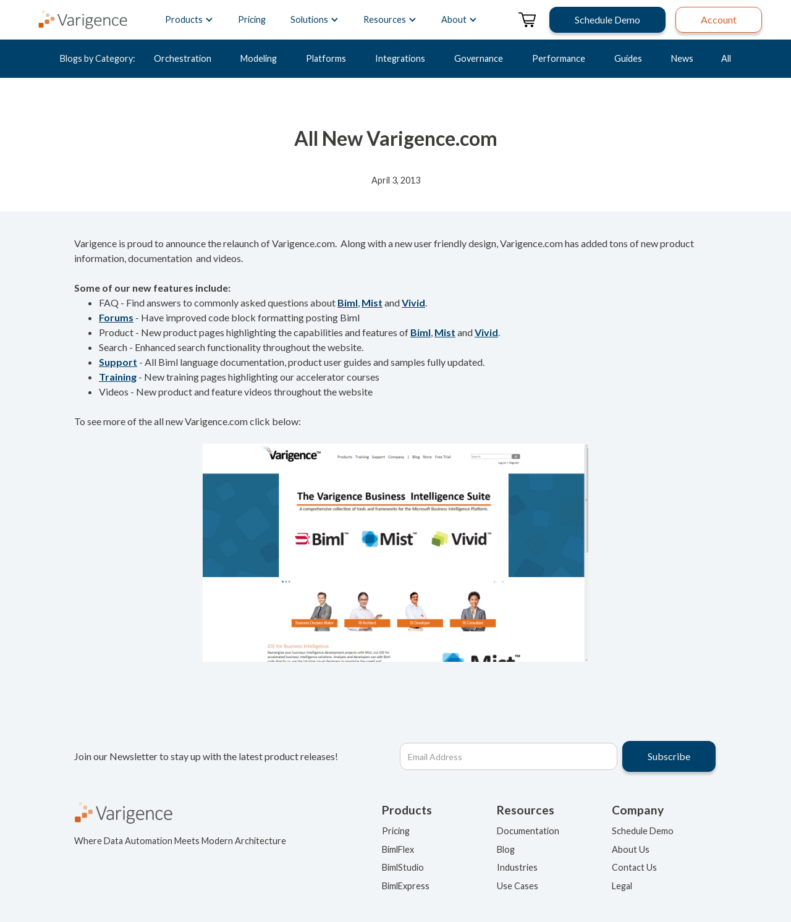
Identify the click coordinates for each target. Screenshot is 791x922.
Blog (506, 849)
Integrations (400, 58)
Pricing (252, 19)
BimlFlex (398, 849)
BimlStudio (403, 867)
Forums (116, 317)
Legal (622, 886)
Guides (628, 58)
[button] (189, 20)
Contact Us (634, 867)
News (682, 58)
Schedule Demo (643, 831)
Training (118, 377)
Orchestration (182, 58)
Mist (372, 302)
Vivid (413, 302)
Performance (558, 58)
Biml (347, 302)
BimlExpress (405, 886)
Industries (517, 867)
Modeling (258, 58)
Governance (478, 58)
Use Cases (517, 886)
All (726, 58)
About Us (630, 849)
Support (118, 362)
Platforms (326, 58)
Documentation (528, 831)
